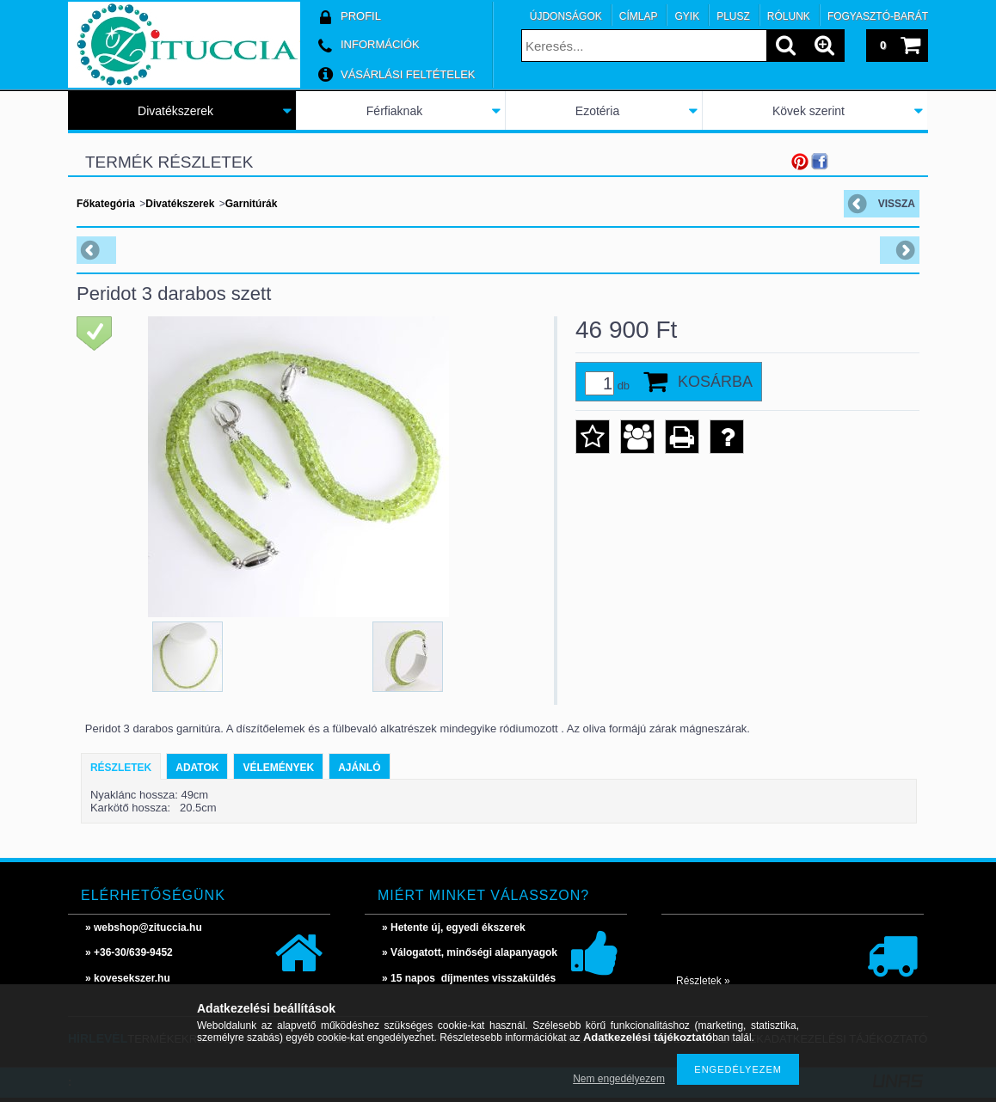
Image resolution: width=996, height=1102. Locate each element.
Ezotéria (597, 111)
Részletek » (703, 981)
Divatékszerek (175, 111)
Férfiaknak (394, 111)
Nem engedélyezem (619, 1079)
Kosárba (715, 381)
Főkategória (106, 204)
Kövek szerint (808, 111)
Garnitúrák (251, 204)
